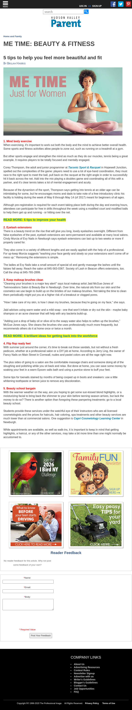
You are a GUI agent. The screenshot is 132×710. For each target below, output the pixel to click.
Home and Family (12, 36)
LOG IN (83, 6)
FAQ (76, 691)
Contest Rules (82, 670)
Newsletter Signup (84, 673)
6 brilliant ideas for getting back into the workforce (50, 336)
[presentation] (28, 620)
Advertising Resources (87, 667)
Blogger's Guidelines (85, 682)
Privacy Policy (92, 703)
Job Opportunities (84, 688)
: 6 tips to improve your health (34, 220)
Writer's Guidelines (84, 679)
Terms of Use (108, 703)
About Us (79, 664)
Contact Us (80, 685)
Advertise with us (84, 676)
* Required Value (27, 629)
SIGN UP (97, 6)
